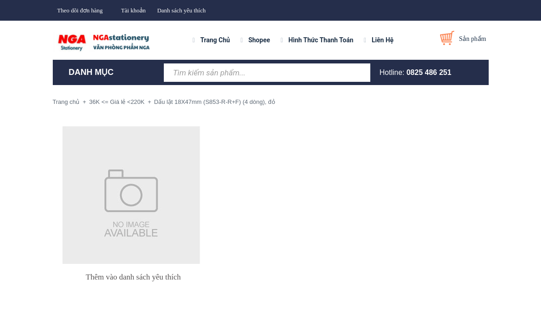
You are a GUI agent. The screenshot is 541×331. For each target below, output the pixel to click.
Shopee (259, 40)
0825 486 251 (429, 72)
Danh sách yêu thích (181, 10)
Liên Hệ (383, 40)
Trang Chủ (215, 40)
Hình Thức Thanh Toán (321, 40)
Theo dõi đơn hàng (80, 10)
